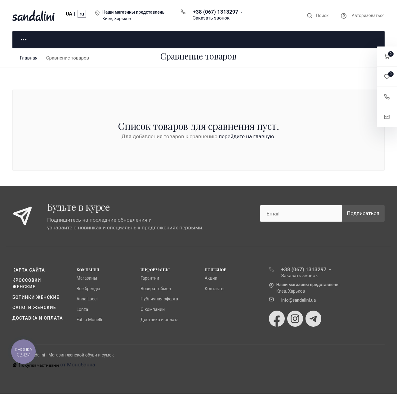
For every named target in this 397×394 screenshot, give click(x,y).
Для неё (43, 40)
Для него (105, 40)
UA (69, 14)
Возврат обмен (156, 288)
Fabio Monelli (89, 319)
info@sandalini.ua (298, 300)
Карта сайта (28, 270)
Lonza (82, 309)
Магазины (87, 278)
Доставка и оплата (37, 318)
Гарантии (150, 278)
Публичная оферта (159, 299)
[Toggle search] (318, 15)
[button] (387, 56)
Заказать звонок (211, 18)
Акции (211, 278)
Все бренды (88, 288)
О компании (153, 309)
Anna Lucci (87, 299)
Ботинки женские (35, 297)
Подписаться (363, 213)
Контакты (215, 288)
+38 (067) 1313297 (215, 12)
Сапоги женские (34, 308)
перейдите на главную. (247, 137)
